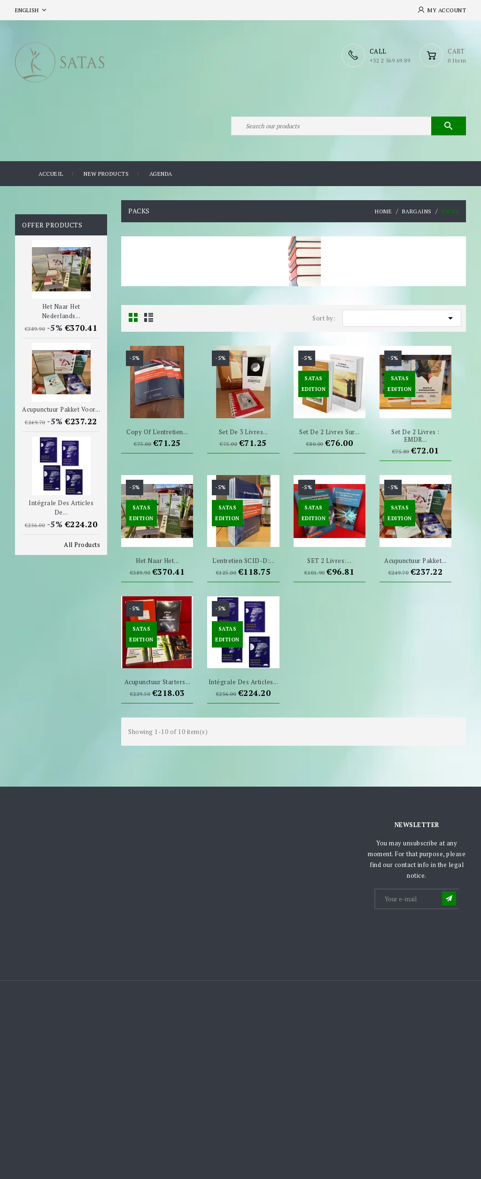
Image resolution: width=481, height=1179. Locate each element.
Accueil (51, 173)
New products (106, 173)
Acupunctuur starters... (157, 682)
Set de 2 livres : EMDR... (415, 436)
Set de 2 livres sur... (329, 432)
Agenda (160, 173)
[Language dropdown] (31, 10)
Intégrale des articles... (244, 682)
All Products (82, 544)
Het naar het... (157, 560)
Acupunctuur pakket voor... (61, 409)
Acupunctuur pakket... (415, 560)
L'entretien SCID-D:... (243, 560)
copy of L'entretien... (157, 432)
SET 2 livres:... (329, 560)
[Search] (348, 126)
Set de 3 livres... (243, 432)
